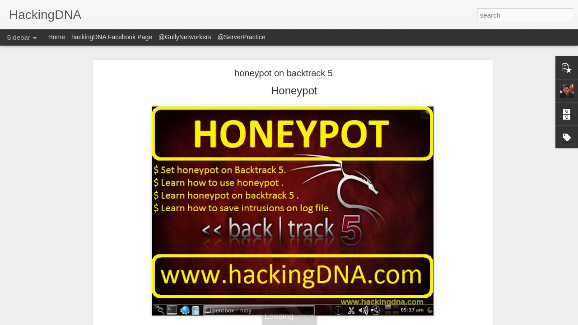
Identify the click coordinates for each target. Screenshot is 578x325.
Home (56, 37)
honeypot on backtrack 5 (283, 73)
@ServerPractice (242, 37)
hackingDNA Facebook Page (111, 37)
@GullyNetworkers (184, 37)
